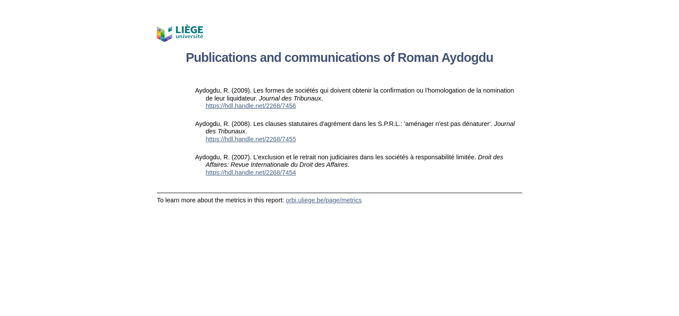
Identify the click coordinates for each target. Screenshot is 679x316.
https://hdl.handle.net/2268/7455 (251, 139)
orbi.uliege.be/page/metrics (324, 200)
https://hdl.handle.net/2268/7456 (251, 105)
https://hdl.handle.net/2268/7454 (251, 172)
